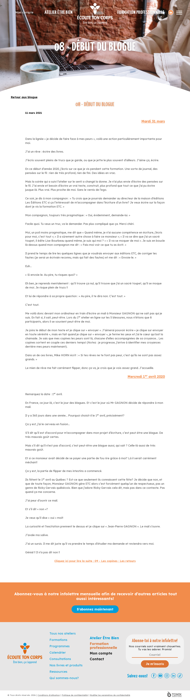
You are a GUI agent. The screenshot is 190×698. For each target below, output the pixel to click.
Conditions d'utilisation (49, 695)
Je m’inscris (155, 664)
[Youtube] (160, 675)
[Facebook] (153, 675)
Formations (58, 640)
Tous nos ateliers (63, 633)
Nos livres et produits (66, 665)
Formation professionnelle (140, 12)
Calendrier (58, 652)
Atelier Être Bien (59, 12)
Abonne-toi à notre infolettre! (155, 641)
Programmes (60, 646)
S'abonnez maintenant (95, 609)
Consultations (60, 659)
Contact (97, 659)
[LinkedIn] (173, 675)
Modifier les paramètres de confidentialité (110, 695)
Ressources (58, 671)
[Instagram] (166, 675)
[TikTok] (179, 675)
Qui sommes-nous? (64, 678)
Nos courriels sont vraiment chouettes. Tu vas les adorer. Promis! (155, 648)
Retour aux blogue (24, 97)
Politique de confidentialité (75, 695)
